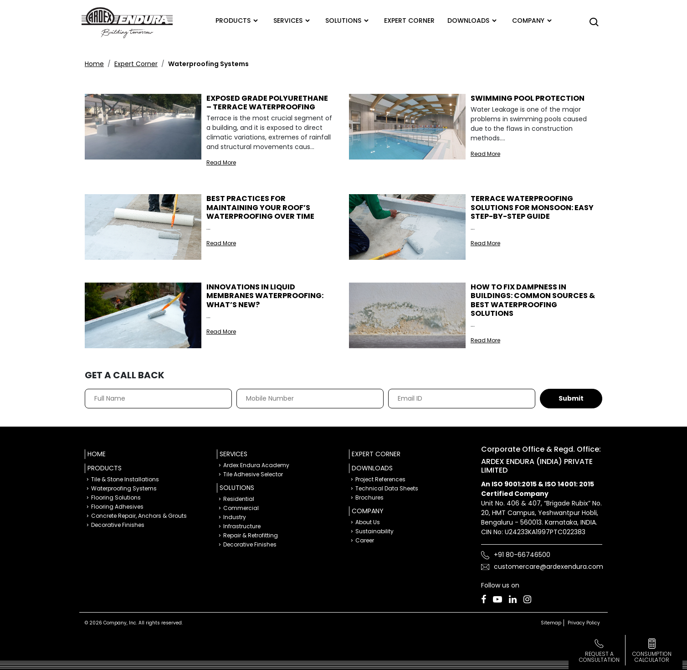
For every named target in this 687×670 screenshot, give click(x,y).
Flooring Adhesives (117, 506)
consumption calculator (652, 657)
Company (528, 20)
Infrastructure (242, 526)
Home (94, 63)
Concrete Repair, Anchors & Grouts (139, 516)
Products (233, 20)
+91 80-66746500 (522, 554)
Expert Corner (136, 63)
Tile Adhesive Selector (253, 474)
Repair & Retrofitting (250, 535)
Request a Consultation (599, 657)
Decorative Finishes (117, 525)
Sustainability (374, 531)
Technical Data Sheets (386, 488)
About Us (367, 522)
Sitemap (551, 622)
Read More (221, 162)
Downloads (468, 20)
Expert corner (409, 20)
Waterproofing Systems (124, 488)
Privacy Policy (584, 622)
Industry (234, 517)
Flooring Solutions (116, 497)
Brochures (369, 497)
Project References (380, 479)
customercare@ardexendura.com (548, 566)
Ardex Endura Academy (256, 465)
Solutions (343, 20)
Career (364, 540)
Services (287, 20)
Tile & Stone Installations (125, 479)
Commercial (241, 508)
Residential (238, 499)
